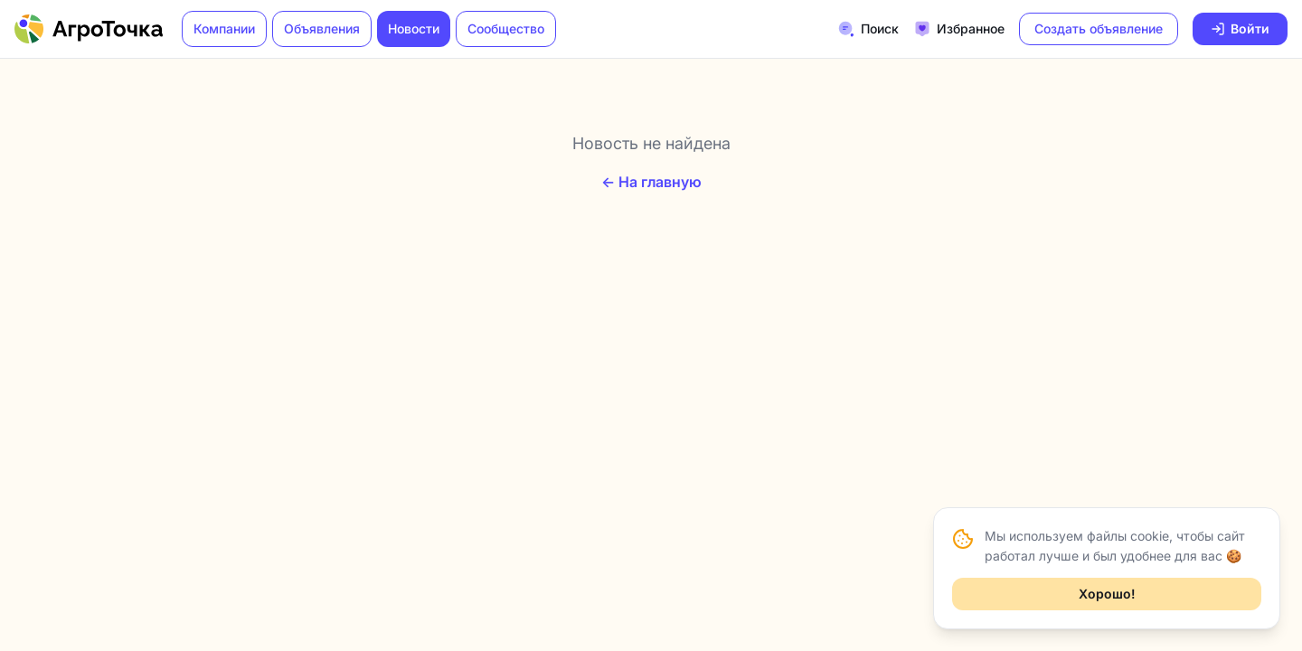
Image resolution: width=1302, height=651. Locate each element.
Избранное (959, 29)
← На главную (651, 182)
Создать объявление (1098, 28)
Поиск (868, 29)
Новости (413, 28)
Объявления (322, 28)
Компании (224, 28)
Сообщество (505, 28)
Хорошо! (1107, 593)
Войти (1240, 28)
